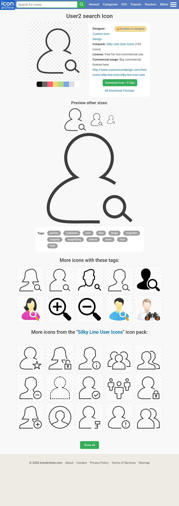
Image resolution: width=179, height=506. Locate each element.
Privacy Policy (99, 463)
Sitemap (144, 463)
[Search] (81, 4)
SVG (124, 4)
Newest (94, 4)
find (101, 233)
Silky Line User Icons (120, 44)
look (52, 245)
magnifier (131, 233)
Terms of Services (123, 463)
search (93, 239)
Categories (110, 4)
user (88, 233)
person (54, 233)
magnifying (74, 239)
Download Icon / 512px (120, 82)
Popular (136, 4)
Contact (81, 463)
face (122, 239)
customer (72, 233)
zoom (108, 239)
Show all (89, 445)
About (69, 463)
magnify (55, 239)
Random (150, 4)
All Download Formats (119, 90)
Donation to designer (132, 28)
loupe (114, 233)
